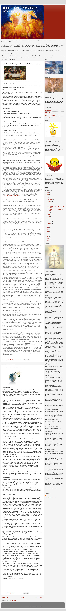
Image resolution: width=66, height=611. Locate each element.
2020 (48, 231)
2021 (48, 229)
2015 (48, 240)
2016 (48, 238)
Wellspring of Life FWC (50, 117)
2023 (48, 225)
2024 (48, 196)
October (49, 201)
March (49, 220)
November (50, 199)
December (50, 197)
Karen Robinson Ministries (50, 113)
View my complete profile (50, 497)
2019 (48, 233)
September (50, 203)
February (50, 221)
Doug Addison (48, 110)
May (49, 216)
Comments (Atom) (12, 600)
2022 (48, 227)
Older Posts (38, 597)
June (49, 214)
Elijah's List (47, 112)
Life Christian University (50, 115)
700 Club (47, 108)
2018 (48, 234)
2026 (48, 192)
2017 (48, 236)
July (49, 212)
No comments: (18, 359)
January (49, 223)
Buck (48, 495)
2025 (48, 194)
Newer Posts (6, 597)
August (49, 204)
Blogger (40, 605)
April (49, 218)
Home (22, 597)
